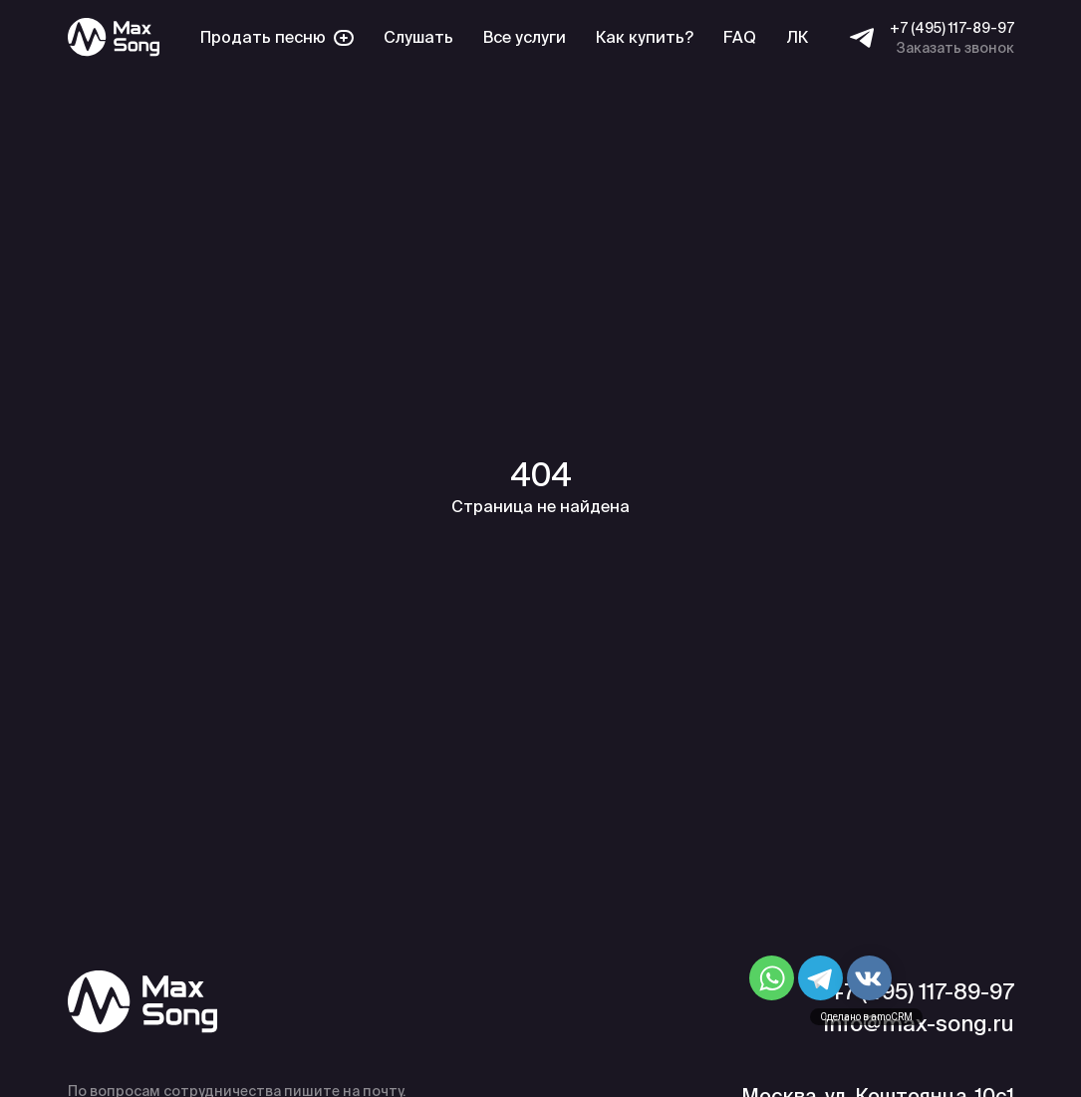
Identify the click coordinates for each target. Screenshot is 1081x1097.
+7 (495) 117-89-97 (952, 28)
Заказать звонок (955, 48)
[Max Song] (113, 37)
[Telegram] (862, 38)
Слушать (418, 37)
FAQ (739, 37)
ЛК (797, 37)
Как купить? (644, 37)
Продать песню (277, 37)
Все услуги (524, 37)
